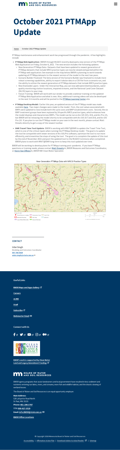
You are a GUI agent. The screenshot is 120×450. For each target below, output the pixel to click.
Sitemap (93, 440)
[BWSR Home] (45, 4)
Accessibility (29, 440)
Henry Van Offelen (24, 150)
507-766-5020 (17, 252)
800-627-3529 (24, 408)
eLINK (16, 299)
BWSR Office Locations (23, 417)
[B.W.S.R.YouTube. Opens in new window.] (30, 334)
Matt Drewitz (59, 148)
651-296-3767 (26, 404)
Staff (15, 304)
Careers (17, 293)
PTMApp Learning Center (74, 99)
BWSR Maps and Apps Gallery (27, 287)
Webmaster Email (22, 315)
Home (16, 49)
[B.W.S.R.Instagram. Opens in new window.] (38, 334)
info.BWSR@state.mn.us (32, 412)
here (26, 107)
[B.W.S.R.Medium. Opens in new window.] (46, 334)
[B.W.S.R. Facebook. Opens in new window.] (15, 334)
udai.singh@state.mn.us (24, 255)
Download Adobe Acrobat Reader (72, 440)
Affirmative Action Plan (45, 440)
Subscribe (19, 310)
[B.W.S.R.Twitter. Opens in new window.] (23, 334)
